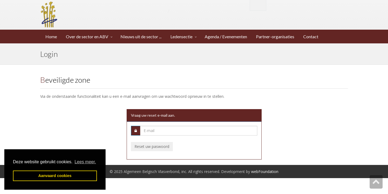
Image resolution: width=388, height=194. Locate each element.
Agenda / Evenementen (226, 36)
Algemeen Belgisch (114, 10)
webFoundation (264, 171)
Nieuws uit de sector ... (141, 36)
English (258, 5)
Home (51, 36)
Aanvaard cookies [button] (55, 176)
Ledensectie (181, 36)
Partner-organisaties (275, 36)
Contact (311, 36)
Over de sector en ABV (87, 36)
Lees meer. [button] (85, 162)
